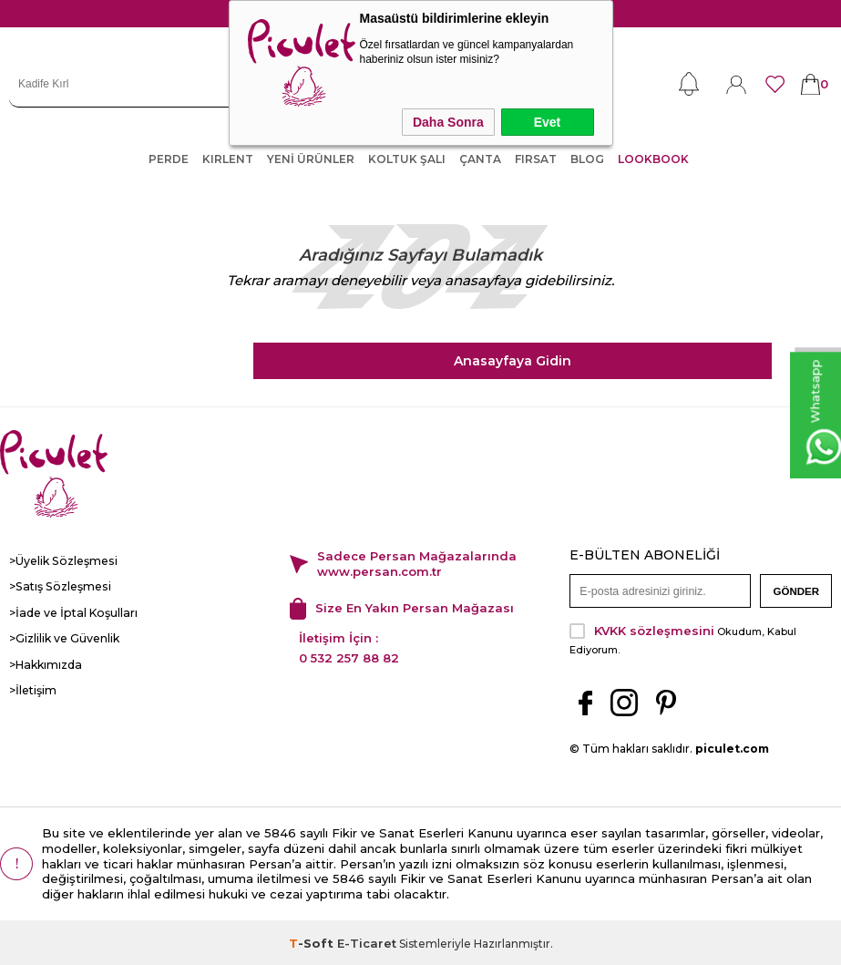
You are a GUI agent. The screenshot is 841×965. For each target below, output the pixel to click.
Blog (587, 159)
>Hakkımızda (44, 663)
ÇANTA (480, 159)
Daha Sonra (448, 122)
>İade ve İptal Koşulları (70, 612)
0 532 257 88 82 (349, 656)
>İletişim (32, 688)
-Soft (313, 941)
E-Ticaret (366, 941)
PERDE (169, 159)
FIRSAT (536, 159)
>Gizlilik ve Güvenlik (64, 637)
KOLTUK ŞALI (407, 159)
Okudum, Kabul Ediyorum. (682, 637)
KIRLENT (227, 159)
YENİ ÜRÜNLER (310, 159)
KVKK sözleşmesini (654, 628)
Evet (547, 122)
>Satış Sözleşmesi (58, 586)
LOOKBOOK (653, 159)
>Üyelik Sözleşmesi (62, 561)
